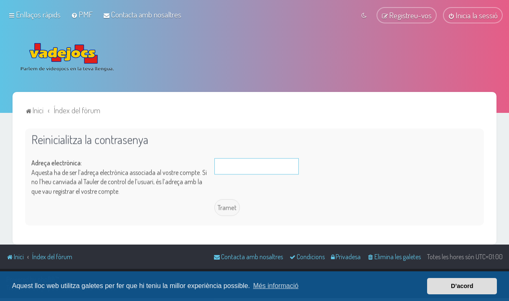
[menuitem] (82, 14)
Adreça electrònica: (56, 162)
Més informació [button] (275, 285)
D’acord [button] (462, 286)
